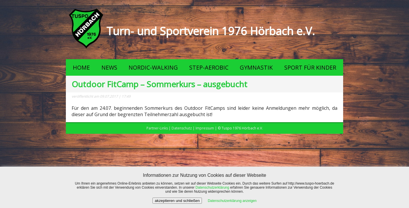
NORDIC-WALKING (153, 67)
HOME (81, 67)
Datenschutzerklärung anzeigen (232, 201)
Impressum (205, 128)
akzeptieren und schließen (177, 200)
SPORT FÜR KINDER (310, 67)
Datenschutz (182, 128)
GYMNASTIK (256, 67)
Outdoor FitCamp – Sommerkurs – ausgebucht (159, 84)
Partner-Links (157, 128)
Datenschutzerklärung (212, 187)
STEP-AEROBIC (208, 67)
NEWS (109, 67)
